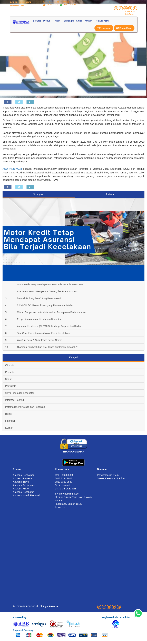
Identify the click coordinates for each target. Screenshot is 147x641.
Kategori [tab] (73, 357)
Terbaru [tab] (110, 194)
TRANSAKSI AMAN (73, 451)
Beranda (37, 21)
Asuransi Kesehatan (23, 492)
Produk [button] (48, 21)
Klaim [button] (58, 21)
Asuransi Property (22, 478)
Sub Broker (130, 14)
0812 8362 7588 (63, 481)
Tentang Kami (102, 21)
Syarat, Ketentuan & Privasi (111, 478)
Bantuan (102, 469)
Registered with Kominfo (116, 617)
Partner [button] (88, 21)
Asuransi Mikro (21, 488)
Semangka (69, 21)
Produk (17, 469)
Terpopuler (38, 194)
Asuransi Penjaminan (24, 485)
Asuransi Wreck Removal (26, 495)
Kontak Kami (62, 469)
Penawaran (104, 28)
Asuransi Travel (21, 481)
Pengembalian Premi (108, 475)
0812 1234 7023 (69, 5)
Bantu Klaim (124, 28)
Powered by (19, 617)
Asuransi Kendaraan (23, 475)
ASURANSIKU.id (12, 168)
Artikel (79, 21)
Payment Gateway (23, 630)
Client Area (130, 12)
